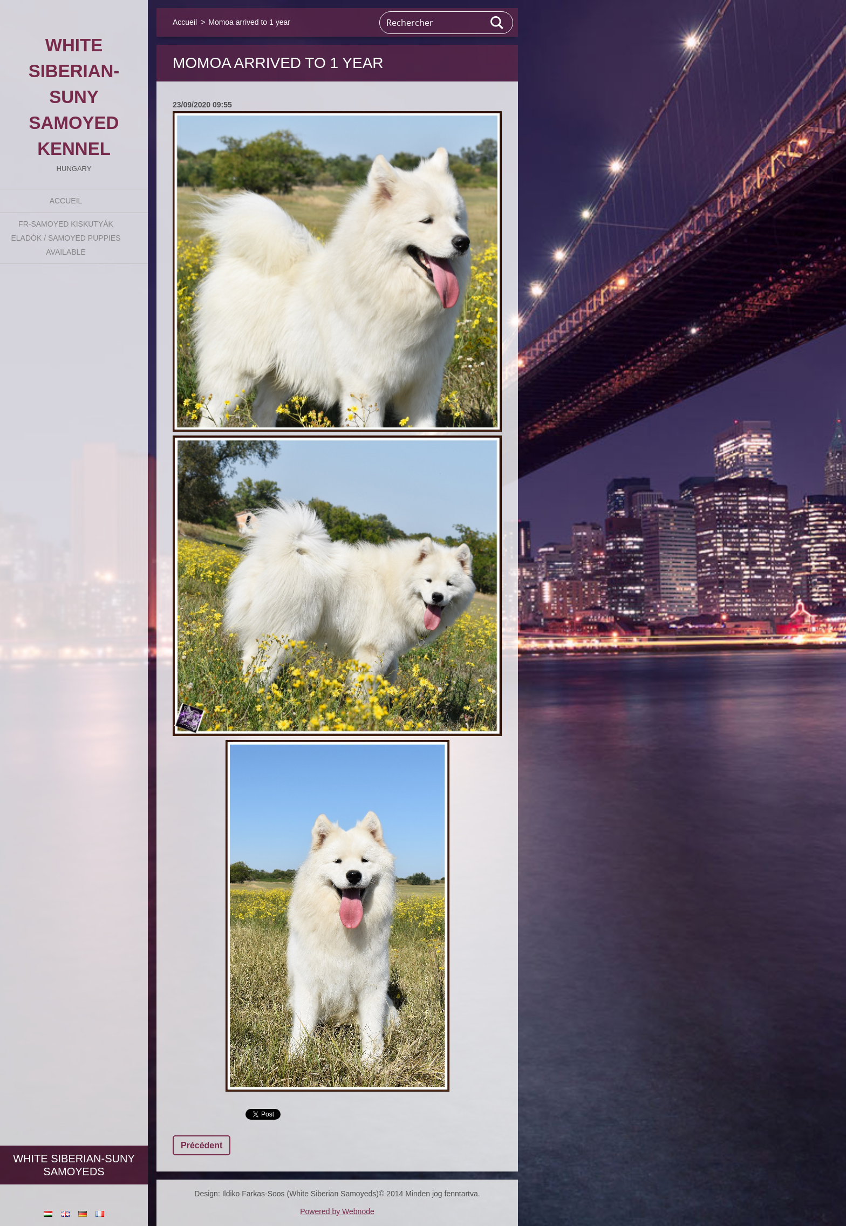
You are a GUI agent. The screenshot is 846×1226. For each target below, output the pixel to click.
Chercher (497, 23)
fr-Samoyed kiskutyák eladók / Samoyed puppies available (65, 238)
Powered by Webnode (337, 1211)
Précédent (201, 1145)
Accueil (66, 200)
